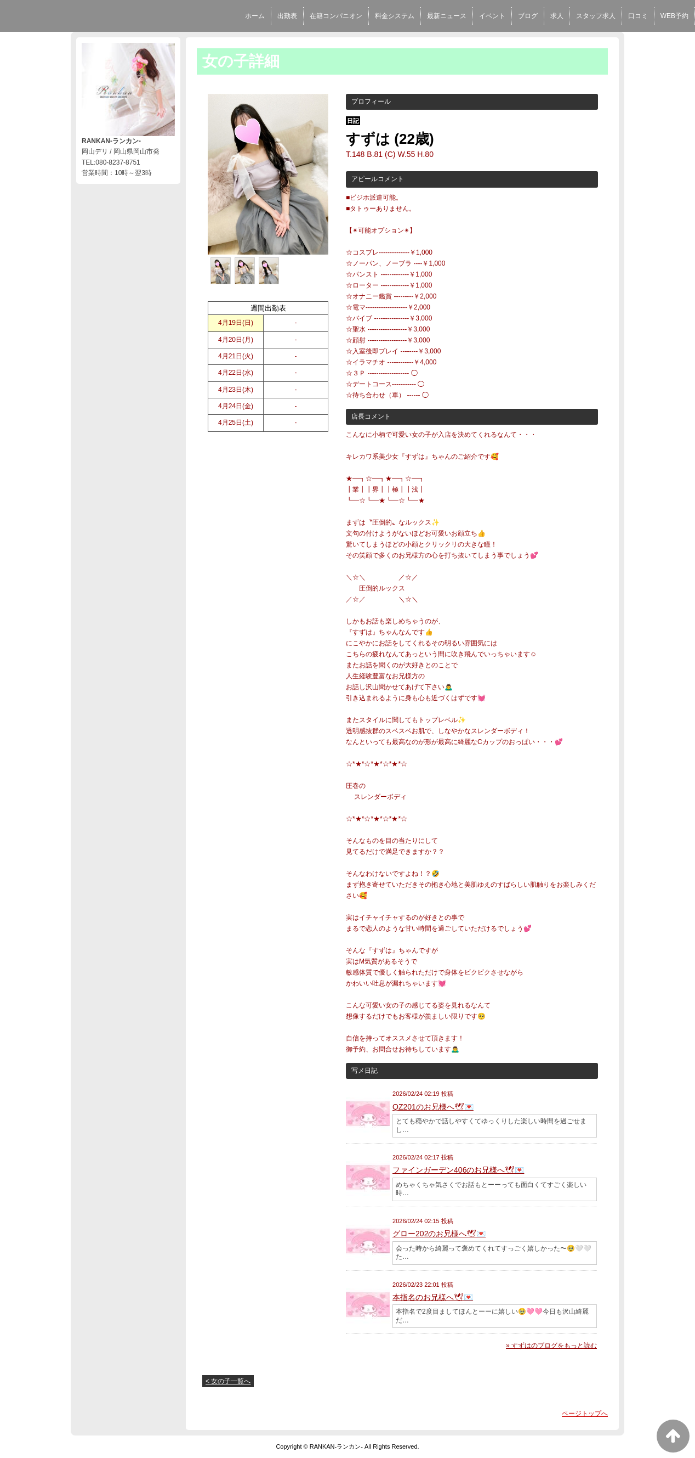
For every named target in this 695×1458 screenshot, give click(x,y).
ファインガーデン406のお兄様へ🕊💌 (458, 1170)
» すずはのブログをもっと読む (551, 1345)
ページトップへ (585, 1413)
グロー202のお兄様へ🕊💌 (439, 1233)
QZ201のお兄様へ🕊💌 (433, 1106)
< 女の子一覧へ (228, 1381)
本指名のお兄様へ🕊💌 (432, 1297)
